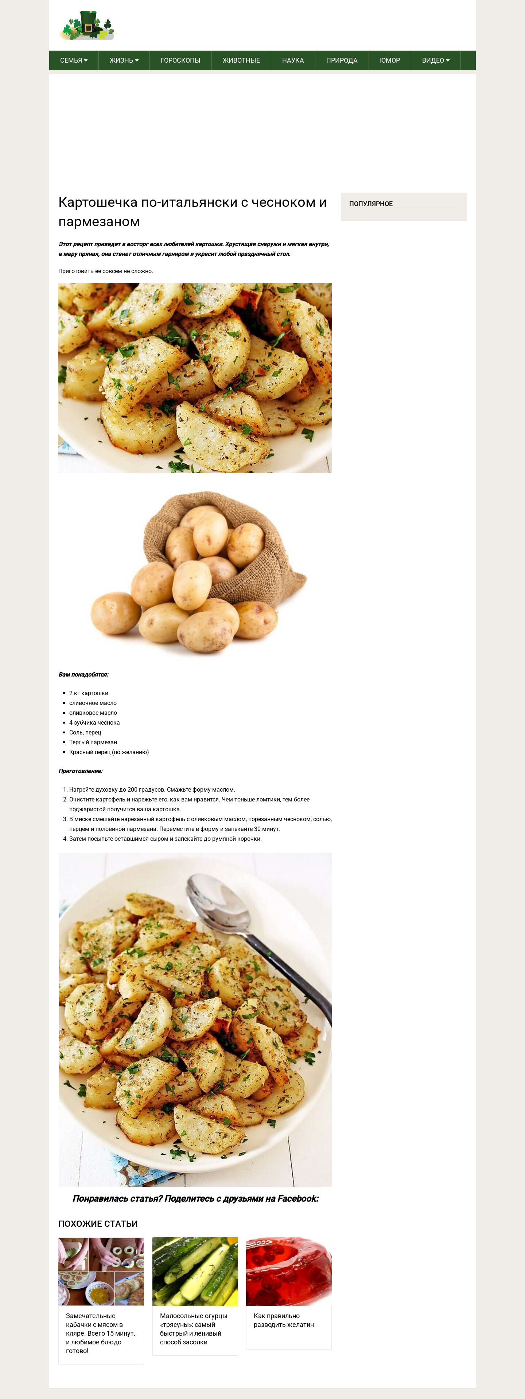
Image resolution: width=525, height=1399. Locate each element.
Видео (433, 60)
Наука (293, 60)
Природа (342, 60)
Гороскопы (181, 60)
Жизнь (121, 60)
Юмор (390, 60)
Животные (241, 60)
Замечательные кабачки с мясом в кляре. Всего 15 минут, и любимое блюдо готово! (100, 1333)
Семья (71, 60)
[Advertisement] (262, 138)
